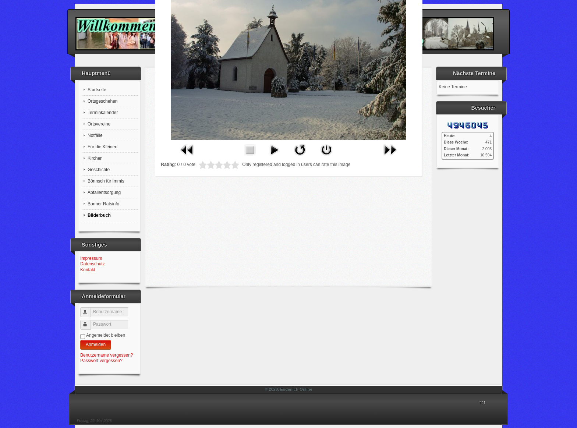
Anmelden (96, 344)
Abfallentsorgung (104, 192)
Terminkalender (103, 112)
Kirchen (95, 158)
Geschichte (99, 169)
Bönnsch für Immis (106, 181)
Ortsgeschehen (102, 101)
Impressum (91, 258)
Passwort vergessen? (101, 360)
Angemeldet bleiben (105, 335)
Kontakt (87, 269)
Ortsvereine (99, 124)
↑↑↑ (482, 402)
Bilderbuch (99, 215)
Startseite (97, 89)
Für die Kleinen (102, 146)
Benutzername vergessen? (106, 355)
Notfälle (95, 135)
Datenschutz (92, 263)
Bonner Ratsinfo (103, 203)
